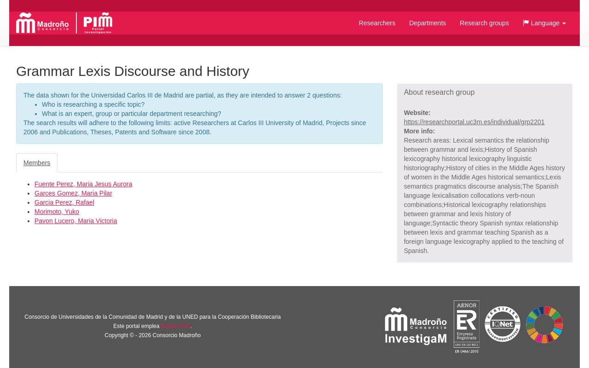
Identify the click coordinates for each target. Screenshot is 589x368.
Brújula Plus (176, 326)
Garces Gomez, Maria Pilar (73, 193)
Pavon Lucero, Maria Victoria (76, 220)
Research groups (484, 23)
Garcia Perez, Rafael (64, 202)
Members (36, 163)
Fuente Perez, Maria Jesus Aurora (83, 184)
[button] (544, 23)
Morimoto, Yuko (57, 211)
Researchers (377, 23)
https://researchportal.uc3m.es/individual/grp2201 (474, 122)
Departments (427, 23)
